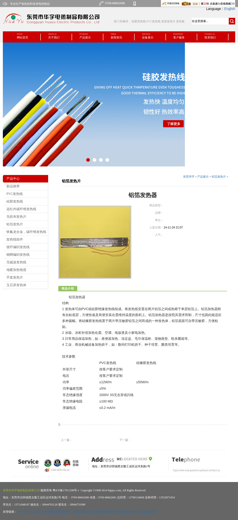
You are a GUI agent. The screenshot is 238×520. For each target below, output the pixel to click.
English (229, 9)
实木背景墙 (111, 511)
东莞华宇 (188, 176)
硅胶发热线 (139, 21)
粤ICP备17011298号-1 (65, 490)
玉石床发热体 (16, 285)
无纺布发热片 (16, 216)
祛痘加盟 (97, 511)
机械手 (66, 511)
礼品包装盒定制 (147, 511)
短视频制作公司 (81, 511)
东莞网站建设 (52, 511)
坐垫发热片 (168, 21)
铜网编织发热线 (18, 254)
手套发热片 (14, 277)
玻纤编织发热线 (18, 247)
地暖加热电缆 (16, 270)
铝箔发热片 (14, 224)
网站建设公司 (127, 511)
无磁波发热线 (16, 262)
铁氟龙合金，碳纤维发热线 (26, 232)
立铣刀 (39, 511)
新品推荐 (13, 186)
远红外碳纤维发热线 (21, 209)
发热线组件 (14, 239)
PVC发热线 (153, 21)
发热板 (180, 21)
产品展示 (203, 176)
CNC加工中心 (25, 511)
